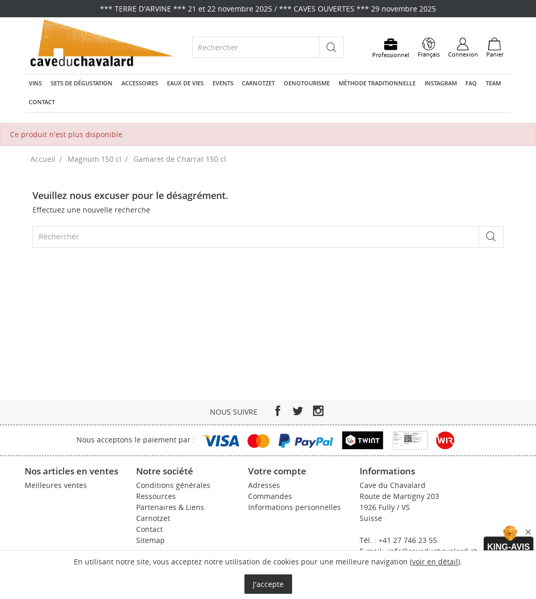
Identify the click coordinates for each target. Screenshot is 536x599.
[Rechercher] (255, 47)
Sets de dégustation (82, 83)
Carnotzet (258, 83)
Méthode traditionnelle (377, 83)
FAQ (471, 83)
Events (223, 83)
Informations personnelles (294, 507)
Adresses (264, 485)
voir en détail (435, 562)
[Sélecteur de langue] (429, 48)
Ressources (156, 496)
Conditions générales (173, 485)
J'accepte (268, 584)
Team (493, 83)
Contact (42, 102)
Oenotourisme (307, 83)
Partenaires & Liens (170, 507)
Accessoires (139, 83)
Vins (35, 83)
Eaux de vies (185, 83)
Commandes (270, 496)
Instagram (441, 83)
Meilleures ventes (56, 485)
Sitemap (150, 540)
